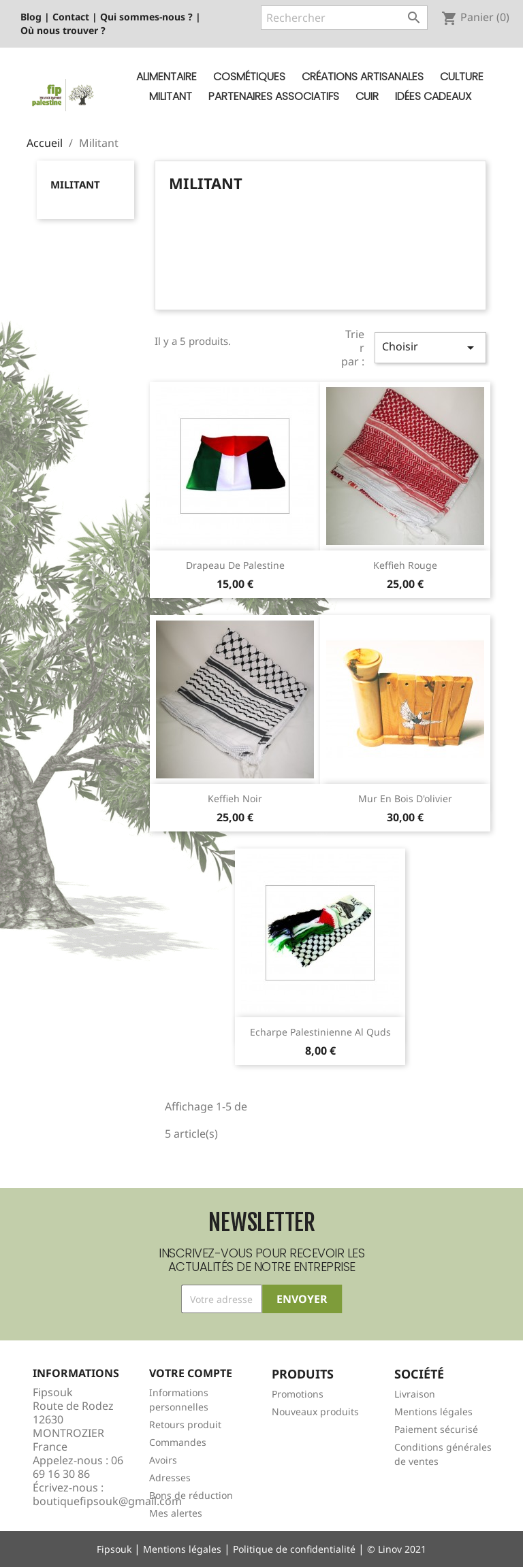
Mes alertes (175, 1512)
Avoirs (163, 1459)
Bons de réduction (191, 1495)
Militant (170, 96)
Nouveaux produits (315, 1411)
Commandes (177, 1442)
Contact (70, 16)
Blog (31, 16)
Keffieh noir (235, 798)
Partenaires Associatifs (273, 96)
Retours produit (185, 1424)
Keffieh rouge (405, 565)
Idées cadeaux (433, 96)
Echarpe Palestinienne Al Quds (320, 1031)
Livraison (414, 1393)
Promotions (297, 1393)
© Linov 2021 (396, 1549)
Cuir (367, 96)
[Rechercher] (344, 17)
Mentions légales (433, 1411)
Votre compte (190, 1373)
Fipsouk (114, 1549)
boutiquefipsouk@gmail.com (107, 1501)
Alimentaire (166, 76)
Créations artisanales (363, 76)
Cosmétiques (249, 76)
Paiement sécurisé (436, 1429)
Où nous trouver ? (63, 30)
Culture (462, 76)
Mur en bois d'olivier (405, 798)
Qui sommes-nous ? (146, 16)
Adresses (170, 1477)
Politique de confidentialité (294, 1549)
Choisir (430, 347)
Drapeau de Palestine (235, 565)
